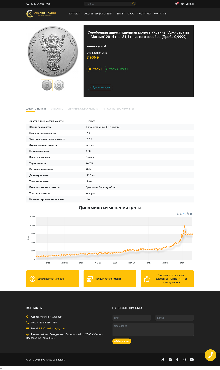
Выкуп (121, 13)
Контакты (160, 13)
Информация (103, 13)
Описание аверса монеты (83, 109)
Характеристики (36, 109)
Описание (57, 109)
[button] (46, 85)
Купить (94, 68)
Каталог (74, 13)
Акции (88, 13)
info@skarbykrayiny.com (52, 328)
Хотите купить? (96, 46)
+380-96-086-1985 (40, 3)
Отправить (121, 341)
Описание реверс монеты (118, 109)
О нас (131, 13)
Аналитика (144, 13)
